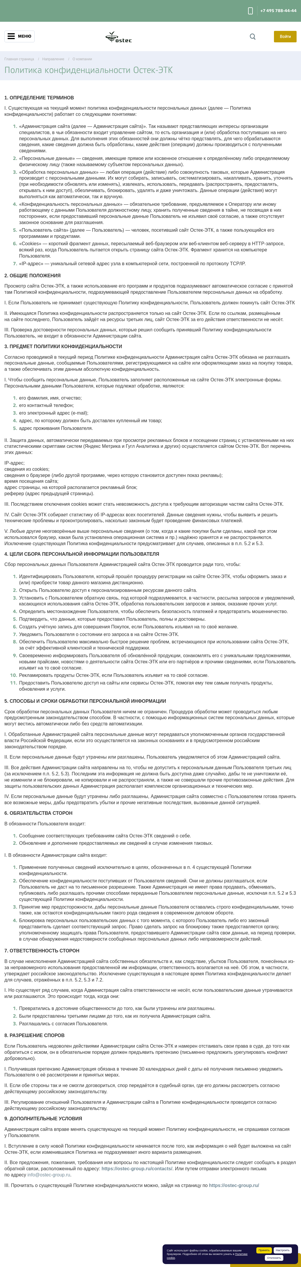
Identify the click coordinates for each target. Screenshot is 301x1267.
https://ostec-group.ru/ (234, 1185)
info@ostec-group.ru (48, 1174)
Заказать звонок (250, 11)
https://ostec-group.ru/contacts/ (136, 1168)
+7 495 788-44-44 (278, 10)
